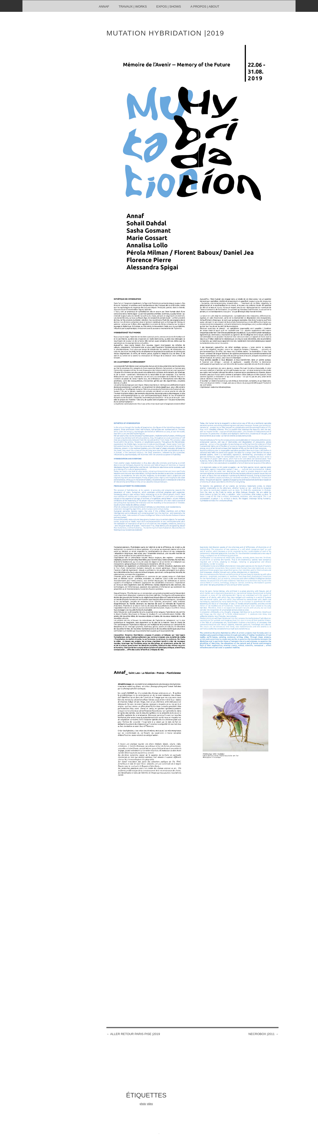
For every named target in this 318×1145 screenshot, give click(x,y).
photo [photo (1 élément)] (143, 1103)
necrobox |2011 (263, 1034)
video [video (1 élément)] (150, 1103)
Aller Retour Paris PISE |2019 (133, 1034)
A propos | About (204, 6)
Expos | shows (168, 6)
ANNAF (104, 6)
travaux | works (133, 6)
